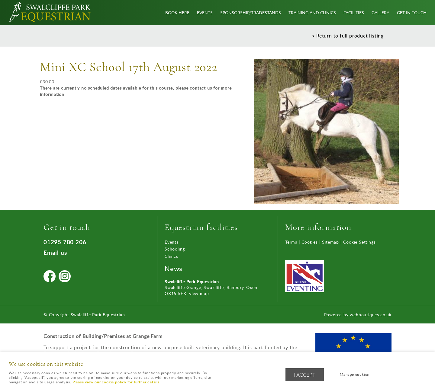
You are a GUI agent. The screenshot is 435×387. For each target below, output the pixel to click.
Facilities (353, 12)
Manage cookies (354, 374)
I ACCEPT (304, 374)
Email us (55, 252)
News (173, 268)
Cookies (309, 242)
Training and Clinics (312, 12)
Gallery (380, 12)
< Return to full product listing (348, 35)
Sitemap (330, 242)
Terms (291, 242)
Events (205, 12)
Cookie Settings (359, 242)
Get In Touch (412, 12)
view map (199, 293)
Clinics (171, 256)
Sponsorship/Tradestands (250, 12)
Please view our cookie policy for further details (116, 382)
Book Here (177, 12)
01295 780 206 (65, 242)
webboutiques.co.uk (370, 314)
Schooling (175, 249)
